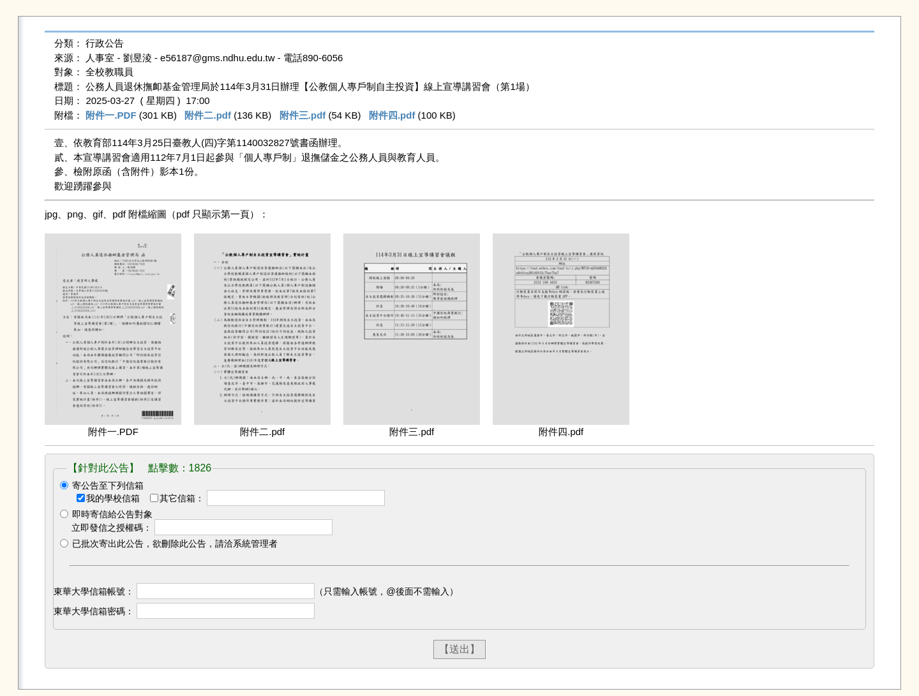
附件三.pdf (303, 115)
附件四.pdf (392, 115)
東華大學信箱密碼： (94, 611)
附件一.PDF (111, 115)
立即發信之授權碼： (111, 527)
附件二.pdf (207, 115)
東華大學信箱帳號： (94, 591)
